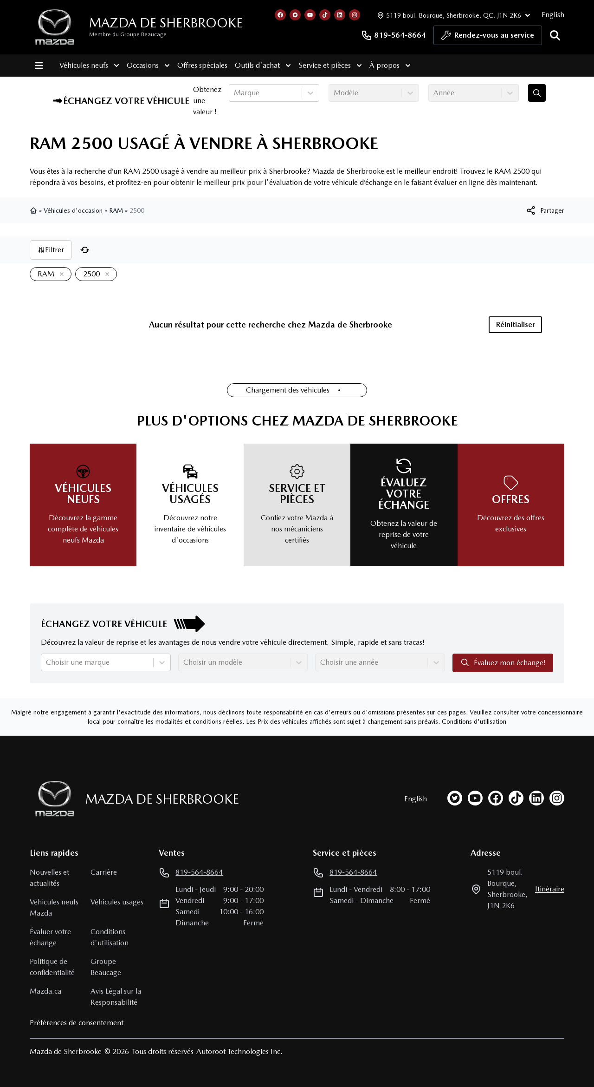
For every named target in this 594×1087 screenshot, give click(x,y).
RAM (116, 210)
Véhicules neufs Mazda (54, 907)
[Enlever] (60, 274)
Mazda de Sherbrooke (166, 23)
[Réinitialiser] (85, 250)
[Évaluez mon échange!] (537, 93)
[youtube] (475, 798)
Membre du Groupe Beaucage (128, 34)
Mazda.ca (45, 991)
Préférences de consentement (76, 1022)
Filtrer (51, 249)
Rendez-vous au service (488, 38)
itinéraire (549, 888)
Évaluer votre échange (50, 937)
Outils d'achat (263, 65)
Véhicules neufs (89, 65)
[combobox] (235, 92)
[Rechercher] (555, 35)
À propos (390, 65)
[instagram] (556, 798)
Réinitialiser (515, 324)
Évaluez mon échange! (503, 662)
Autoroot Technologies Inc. (239, 1051)
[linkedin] (536, 798)
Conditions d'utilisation (474, 721)
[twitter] (454, 798)
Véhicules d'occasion (73, 210)
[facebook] (495, 798)
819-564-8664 (393, 35)
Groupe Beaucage (105, 967)
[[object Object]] (544, 210)
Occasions (148, 65)
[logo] (54, 27)
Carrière (103, 872)
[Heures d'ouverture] (452, 15)
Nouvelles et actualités (49, 878)
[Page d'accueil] (52, 799)
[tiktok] (516, 798)
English (553, 14)
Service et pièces (330, 65)
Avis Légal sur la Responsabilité (115, 997)
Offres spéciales (202, 65)
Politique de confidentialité (52, 967)
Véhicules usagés (116, 901)
